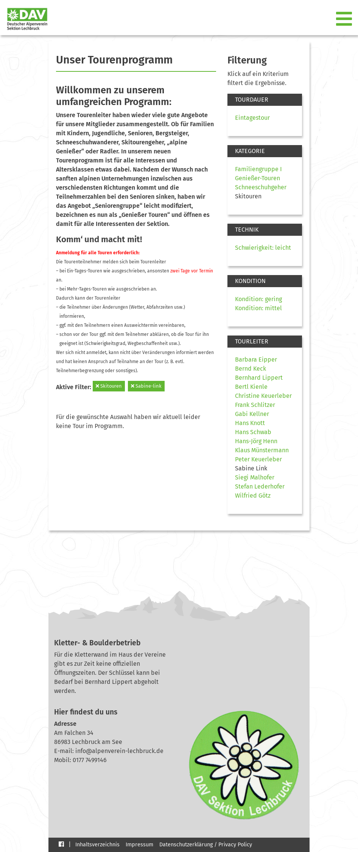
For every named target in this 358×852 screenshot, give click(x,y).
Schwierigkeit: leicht (263, 247)
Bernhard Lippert (259, 377)
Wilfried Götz (253, 495)
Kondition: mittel (258, 308)
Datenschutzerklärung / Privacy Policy (205, 844)
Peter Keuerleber (258, 459)
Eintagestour (252, 117)
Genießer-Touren (257, 178)
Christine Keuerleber (263, 395)
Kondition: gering (258, 299)
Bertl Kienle (251, 386)
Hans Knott (250, 423)
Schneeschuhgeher (260, 187)
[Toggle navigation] (345, 19)
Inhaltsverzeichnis (97, 844)
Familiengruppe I (258, 169)
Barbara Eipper (256, 359)
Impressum (139, 844)
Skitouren (109, 386)
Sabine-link (146, 386)
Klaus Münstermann (262, 450)
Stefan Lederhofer (260, 486)
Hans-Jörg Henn (256, 441)
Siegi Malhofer (254, 477)
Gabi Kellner (252, 413)
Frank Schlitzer (255, 404)
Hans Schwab (253, 432)
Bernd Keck (250, 368)
